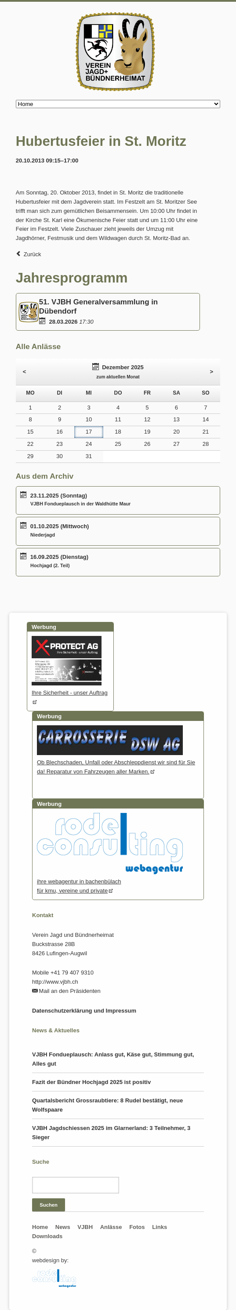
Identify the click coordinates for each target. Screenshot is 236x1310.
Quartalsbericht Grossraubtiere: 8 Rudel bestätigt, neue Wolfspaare (107, 1105)
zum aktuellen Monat (117, 376)
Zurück (32, 254)
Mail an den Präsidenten (70, 991)
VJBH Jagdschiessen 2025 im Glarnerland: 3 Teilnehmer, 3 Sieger (111, 1133)
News (62, 1227)
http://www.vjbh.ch (55, 981)
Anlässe (111, 1227)
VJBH (85, 1227)
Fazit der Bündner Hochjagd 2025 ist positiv (91, 1082)
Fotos (137, 1227)
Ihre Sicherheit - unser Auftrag (70, 688)
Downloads (47, 1236)
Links (159, 1227)
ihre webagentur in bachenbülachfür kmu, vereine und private (110, 881)
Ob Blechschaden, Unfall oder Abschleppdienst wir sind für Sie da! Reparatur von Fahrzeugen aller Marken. (116, 762)
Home (40, 1227)
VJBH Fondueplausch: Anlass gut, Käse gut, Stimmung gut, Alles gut (113, 1059)
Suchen (49, 1205)
